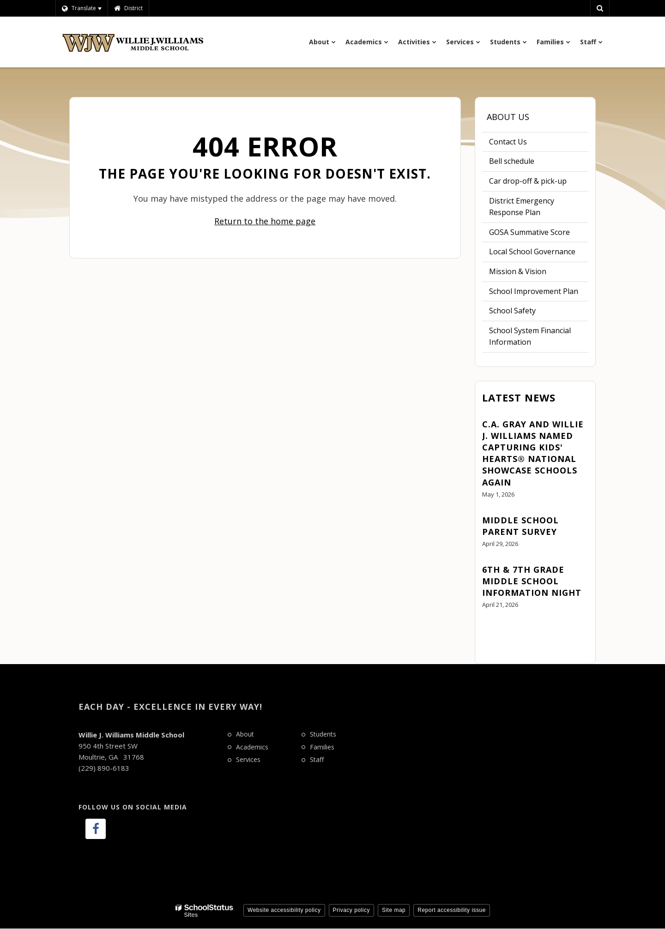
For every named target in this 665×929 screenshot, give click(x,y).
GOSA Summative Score (529, 232)
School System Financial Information (530, 338)
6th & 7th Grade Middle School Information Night (531, 581)
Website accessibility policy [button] (284, 910)
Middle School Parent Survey (520, 526)
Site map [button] (393, 910)
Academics (252, 747)
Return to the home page (264, 221)
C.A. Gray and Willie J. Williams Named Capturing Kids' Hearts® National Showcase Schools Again (533, 453)
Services (248, 759)
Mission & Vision (517, 271)
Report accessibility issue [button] (451, 910)
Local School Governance (532, 251)
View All (495, 630)
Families (322, 747)
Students (323, 734)
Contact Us (508, 142)
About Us (508, 116)
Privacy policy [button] (351, 910)
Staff (317, 759)
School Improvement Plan (539, 293)
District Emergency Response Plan (521, 207)
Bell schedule (525, 163)
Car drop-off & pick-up (528, 181)
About (245, 734)
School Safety (512, 311)
